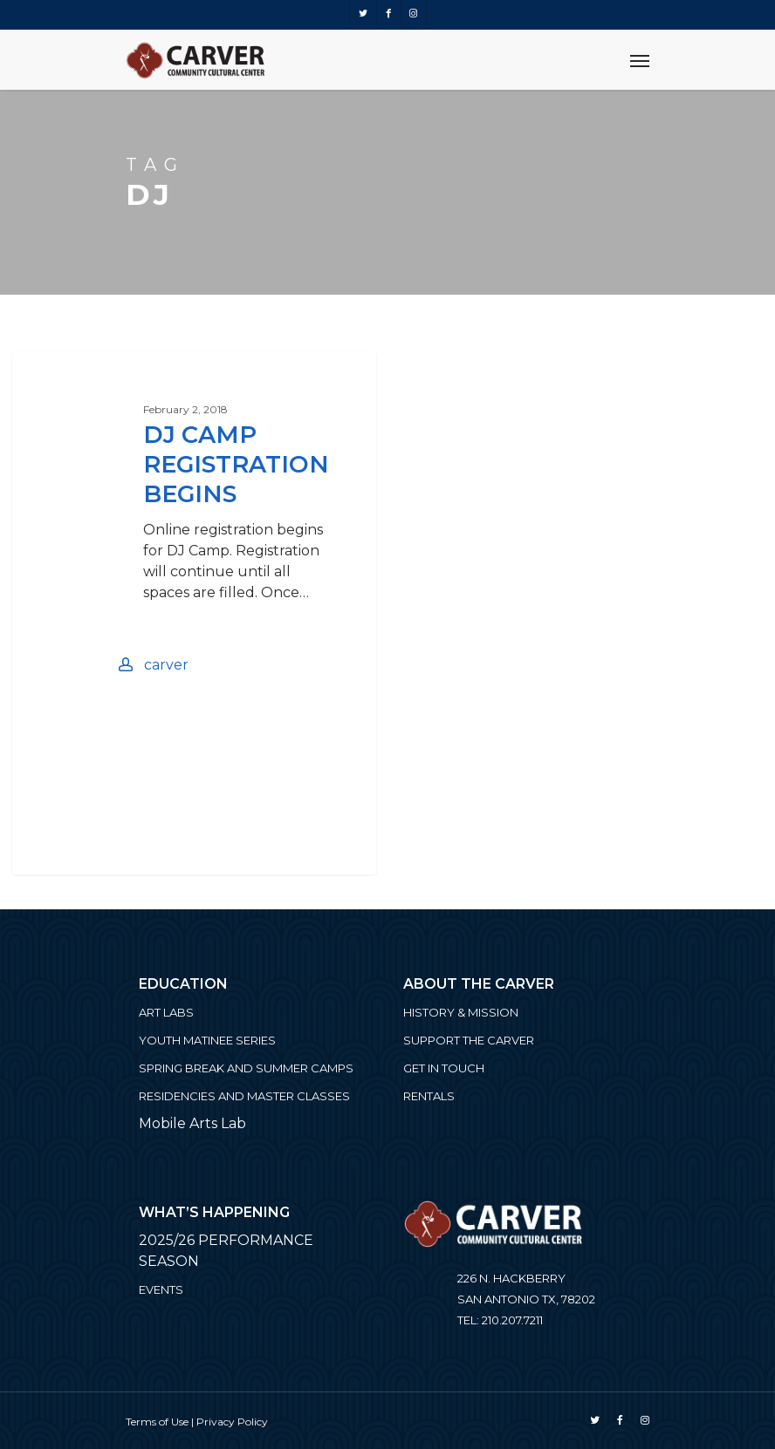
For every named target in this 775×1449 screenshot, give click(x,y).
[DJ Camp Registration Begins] (193, 612)
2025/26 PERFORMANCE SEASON (226, 1250)
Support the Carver (468, 1040)
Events (161, 1289)
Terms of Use (157, 1421)
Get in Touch (443, 1068)
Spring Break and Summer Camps (246, 1068)
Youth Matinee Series (207, 1040)
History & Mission (460, 1012)
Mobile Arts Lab (192, 1123)
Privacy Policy (232, 1421)
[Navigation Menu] (639, 60)
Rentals (429, 1096)
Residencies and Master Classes (244, 1096)
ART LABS (166, 1012)
